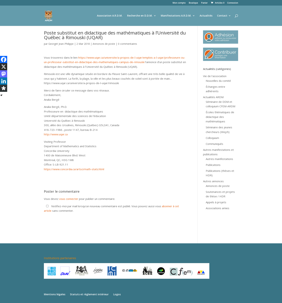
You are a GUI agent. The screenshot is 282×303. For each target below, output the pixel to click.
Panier (204, 3)
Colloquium (212, 138)
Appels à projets (216, 202)
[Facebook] (3, 59)
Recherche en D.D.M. (140, 15)
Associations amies (217, 208)
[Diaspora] (3, 88)
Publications (213, 165)
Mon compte (179, 3)
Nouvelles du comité (218, 80)
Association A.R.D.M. (109, 15)
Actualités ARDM (213, 97)
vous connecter (68, 199)
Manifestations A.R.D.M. (176, 15)
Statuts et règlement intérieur (89, 294)
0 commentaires (127, 43)
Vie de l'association (214, 76)
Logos (117, 294)
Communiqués (214, 144)
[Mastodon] (3, 73)
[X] (3, 66)
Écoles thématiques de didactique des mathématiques (220, 116)
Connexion (232, 3)
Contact (222, 15)
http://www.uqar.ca (56, 134)
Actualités (206, 15)
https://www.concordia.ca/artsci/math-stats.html (74, 169)
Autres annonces (213, 181)
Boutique (193, 3)
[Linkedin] (3, 81)
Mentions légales (54, 294)
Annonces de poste (104, 43)
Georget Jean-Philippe (61, 43)
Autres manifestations (219, 159)
